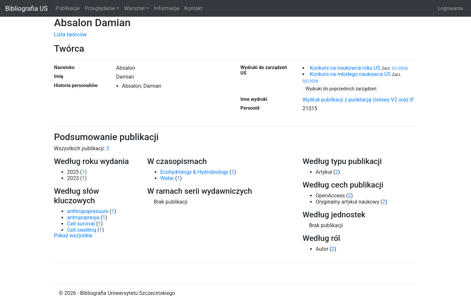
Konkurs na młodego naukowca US (350, 74)
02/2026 (310, 81)
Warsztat (134, 8)
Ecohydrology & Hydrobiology (194, 172)
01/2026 (400, 68)
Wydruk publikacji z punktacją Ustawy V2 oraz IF (358, 100)
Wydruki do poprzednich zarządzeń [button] (340, 88)
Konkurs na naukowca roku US (345, 68)
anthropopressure (87, 211)
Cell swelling (81, 230)
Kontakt (193, 8)
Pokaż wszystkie (73, 235)
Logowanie (450, 8)
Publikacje (67, 8)
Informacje (166, 8)
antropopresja (83, 217)
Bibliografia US (26, 8)
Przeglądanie (100, 8)
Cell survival (81, 224)
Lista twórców (70, 34)
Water (167, 178)
